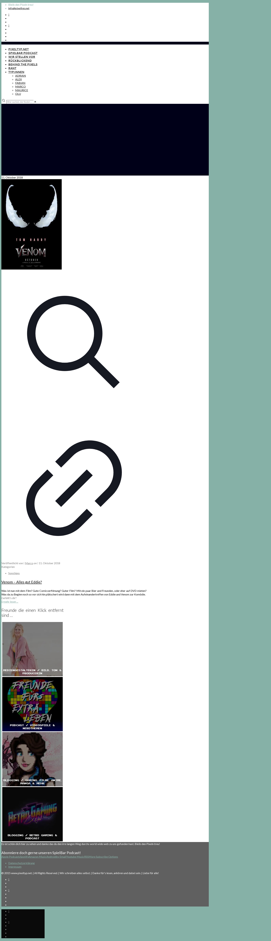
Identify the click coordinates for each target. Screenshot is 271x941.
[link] (35, 101)
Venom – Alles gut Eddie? (21, 582)
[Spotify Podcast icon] (8, 14)
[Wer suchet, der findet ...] (20, 102)
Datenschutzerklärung (21, 863)
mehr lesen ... (10, 601)
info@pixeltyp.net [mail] (18, 8)
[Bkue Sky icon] (8, 25)
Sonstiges (14, 573)
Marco (29, 563)
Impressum (14, 866)
